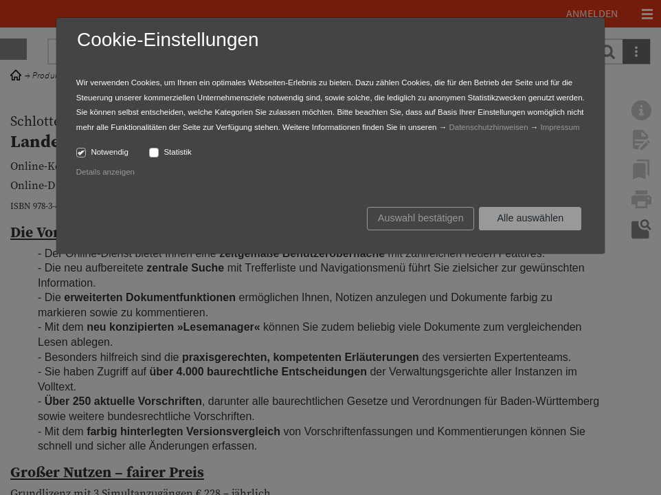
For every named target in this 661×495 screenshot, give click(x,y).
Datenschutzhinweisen (488, 127)
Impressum (560, 127)
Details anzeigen (105, 172)
